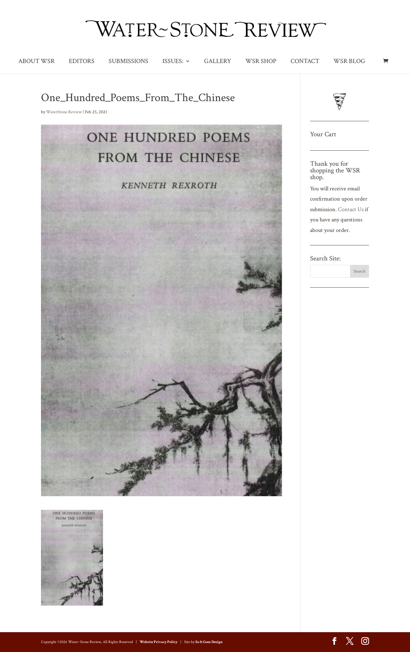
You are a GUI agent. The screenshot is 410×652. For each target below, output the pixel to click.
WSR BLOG (349, 62)
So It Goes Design (209, 642)
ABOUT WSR (36, 62)
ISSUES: (173, 62)
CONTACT (305, 62)
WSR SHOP (260, 62)
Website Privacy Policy (158, 642)
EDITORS (81, 62)
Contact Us (351, 209)
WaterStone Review (64, 112)
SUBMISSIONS (128, 62)
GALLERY (217, 62)
